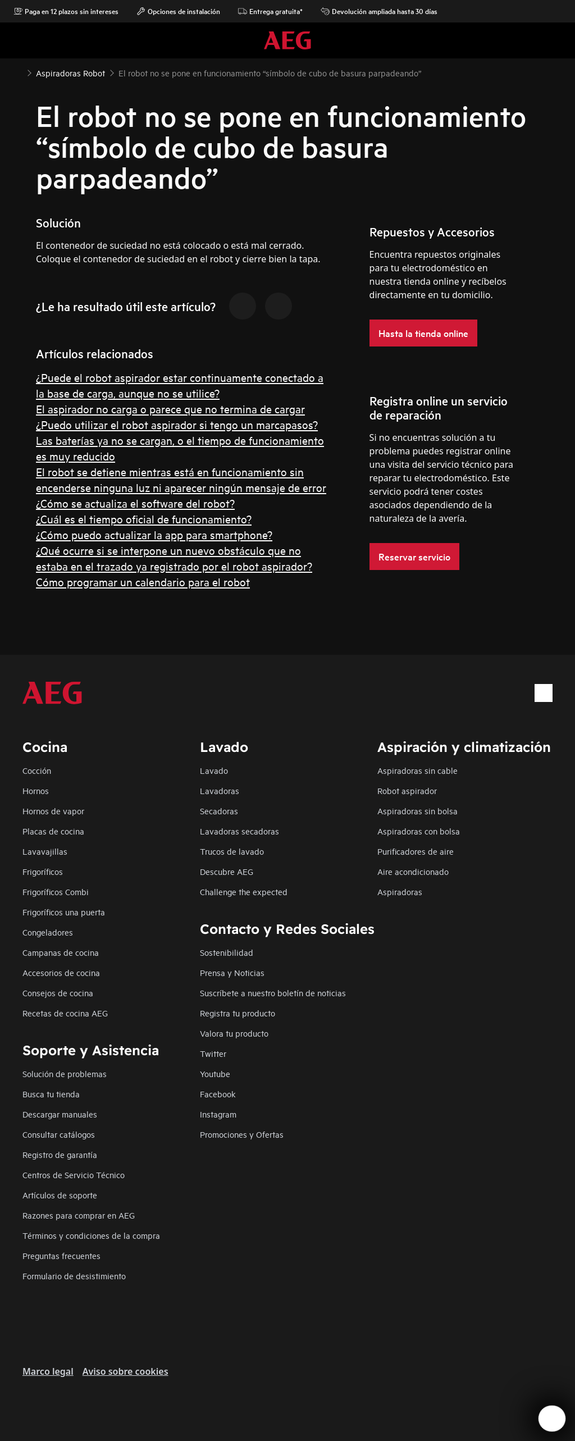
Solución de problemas (64, 1073)
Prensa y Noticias (232, 972)
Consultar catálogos (58, 1134)
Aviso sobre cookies (125, 1371)
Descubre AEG (226, 871)
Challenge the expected (244, 891)
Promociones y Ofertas (242, 1134)
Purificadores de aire (415, 851)
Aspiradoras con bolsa (418, 831)
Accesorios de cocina (61, 972)
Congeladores (47, 932)
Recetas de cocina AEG (65, 1012)
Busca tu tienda (51, 1093)
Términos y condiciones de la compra (91, 1235)
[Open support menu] (552, 1418)
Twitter (213, 1053)
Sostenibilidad (226, 952)
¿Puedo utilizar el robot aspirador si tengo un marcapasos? (177, 424)
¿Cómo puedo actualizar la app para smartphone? (154, 534)
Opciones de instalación (178, 11)
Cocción (36, 770)
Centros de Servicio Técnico (73, 1174)
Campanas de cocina (60, 952)
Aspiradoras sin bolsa (417, 810)
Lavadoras (219, 790)
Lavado (214, 770)
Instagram (218, 1114)
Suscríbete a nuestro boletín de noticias (273, 992)
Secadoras (219, 810)
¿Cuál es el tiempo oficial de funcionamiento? (144, 519)
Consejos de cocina (57, 992)
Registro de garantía (59, 1154)
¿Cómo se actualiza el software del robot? (135, 503)
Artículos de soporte (59, 1194)
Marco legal (48, 1371)
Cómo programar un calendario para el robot (143, 581)
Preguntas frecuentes (61, 1255)
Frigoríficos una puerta (63, 911)
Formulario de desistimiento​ (74, 1275)
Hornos (35, 790)
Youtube (215, 1073)
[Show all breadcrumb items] (17, 71)
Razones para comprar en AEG (78, 1215)
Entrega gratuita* (270, 11)
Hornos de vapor (53, 810)
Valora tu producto (234, 1033)
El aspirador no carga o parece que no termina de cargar (170, 409)
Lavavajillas (44, 851)
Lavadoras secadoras (239, 831)
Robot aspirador (407, 790)
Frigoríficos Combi (55, 891)
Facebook (218, 1093)
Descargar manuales (59, 1114)
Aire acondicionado (413, 871)
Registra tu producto (237, 1012)
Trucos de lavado (232, 851)
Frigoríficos (42, 871)
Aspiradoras (399, 891)
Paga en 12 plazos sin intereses (65, 11)
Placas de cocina (53, 831)
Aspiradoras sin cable (417, 770)
